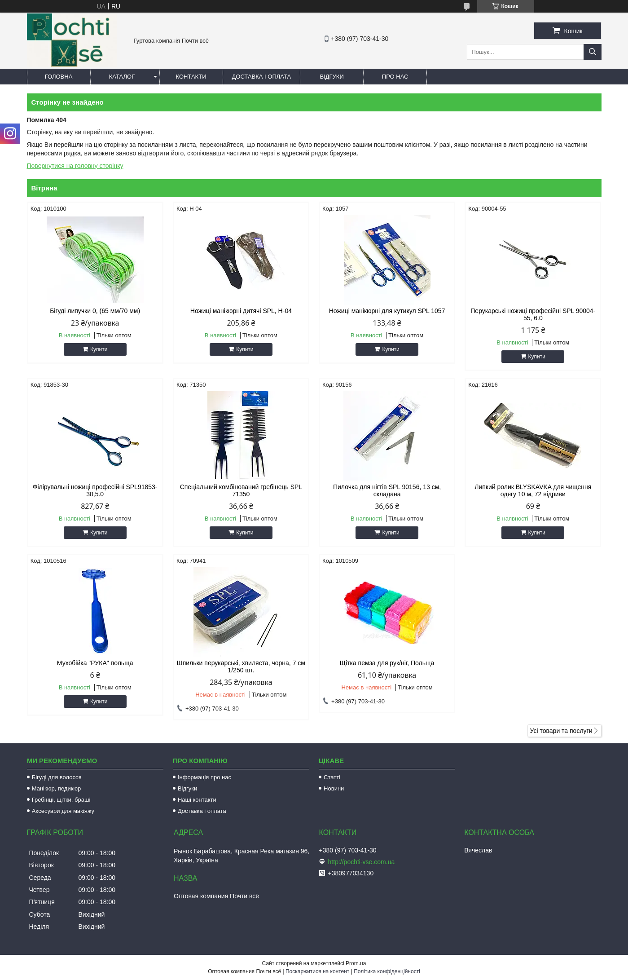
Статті (332, 777)
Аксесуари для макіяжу (63, 811)
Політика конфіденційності (387, 971)
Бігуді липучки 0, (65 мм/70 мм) (95, 310)
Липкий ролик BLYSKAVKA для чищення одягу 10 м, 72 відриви (532, 490)
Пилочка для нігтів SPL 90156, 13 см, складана (387, 490)
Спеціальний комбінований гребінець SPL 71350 (241, 490)
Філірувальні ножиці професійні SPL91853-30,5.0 (95, 490)
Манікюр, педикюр (56, 788)
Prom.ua (356, 963)
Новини (334, 788)
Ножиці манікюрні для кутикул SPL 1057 (387, 310)
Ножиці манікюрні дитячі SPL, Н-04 (241, 310)
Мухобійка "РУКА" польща (95, 663)
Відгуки (331, 76)
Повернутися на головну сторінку (75, 165)
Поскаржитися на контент (317, 971)
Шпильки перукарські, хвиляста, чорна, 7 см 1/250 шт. (241, 666)
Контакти (191, 76)
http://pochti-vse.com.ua (361, 861)
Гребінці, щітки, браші (61, 799)
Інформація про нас (204, 777)
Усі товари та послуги (561, 730)
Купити (98, 349)
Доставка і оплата (261, 76)
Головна (59, 76)
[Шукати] (593, 52)
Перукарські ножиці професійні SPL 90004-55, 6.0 (532, 314)
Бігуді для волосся (57, 777)
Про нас (395, 76)
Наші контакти (197, 799)
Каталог (122, 76)
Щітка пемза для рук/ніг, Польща (387, 663)
